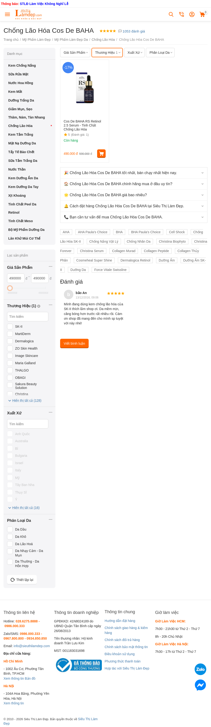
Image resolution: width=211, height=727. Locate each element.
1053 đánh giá (131, 31)
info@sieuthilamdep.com (32, 646)
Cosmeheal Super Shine (94, 260)
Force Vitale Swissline (110, 270)
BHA (119, 232)
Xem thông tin (14, 678)
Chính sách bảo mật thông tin (126, 647)
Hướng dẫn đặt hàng (120, 621)
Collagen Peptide (156, 251)
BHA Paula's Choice (146, 232)
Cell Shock (177, 232)
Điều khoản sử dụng (120, 654)
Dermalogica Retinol (135, 260)
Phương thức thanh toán (123, 661)
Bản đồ (30, 678)
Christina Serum (91, 251)
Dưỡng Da (78, 270)
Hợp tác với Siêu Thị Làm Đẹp (127, 668)
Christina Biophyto (172, 241)
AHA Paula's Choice (93, 232)
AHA (66, 232)
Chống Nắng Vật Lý (103, 241)
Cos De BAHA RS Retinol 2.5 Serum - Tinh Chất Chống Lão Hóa (82, 125)
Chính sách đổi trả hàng (122, 640)
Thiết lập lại (22, 579)
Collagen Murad (123, 251)
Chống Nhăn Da (139, 241)
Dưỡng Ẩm (167, 260)
